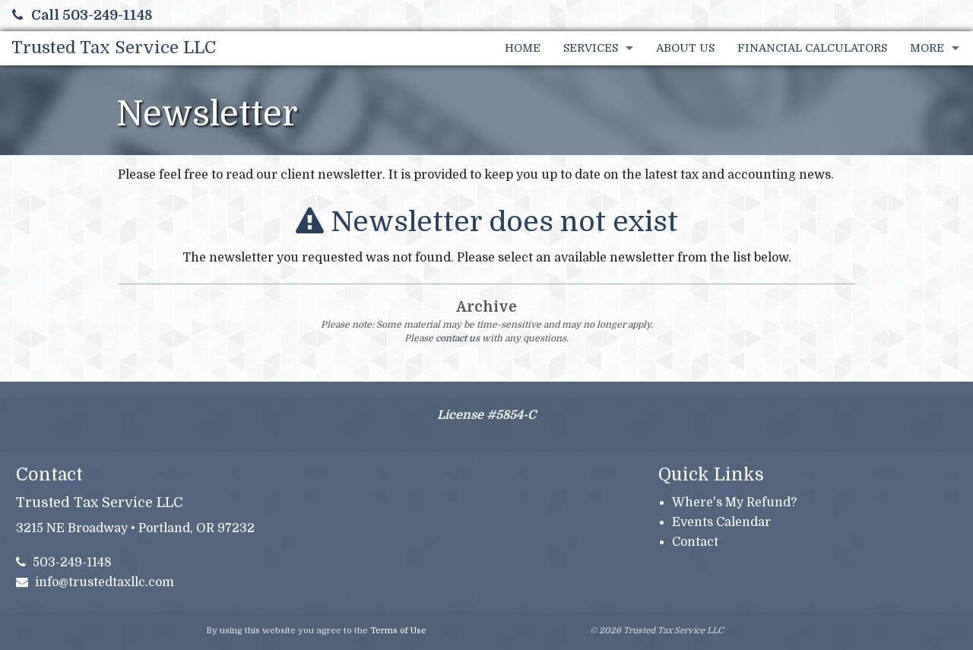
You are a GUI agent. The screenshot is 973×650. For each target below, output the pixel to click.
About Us (685, 48)
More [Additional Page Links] (927, 48)
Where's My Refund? (734, 502)
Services (590, 48)
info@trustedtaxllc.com (95, 582)
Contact (695, 542)
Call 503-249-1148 (82, 15)
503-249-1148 (64, 562)
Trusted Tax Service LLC (113, 47)
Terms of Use (398, 631)
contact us (458, 338)
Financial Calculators (812, 48)
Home (522, 48)
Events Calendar (721, 522)
